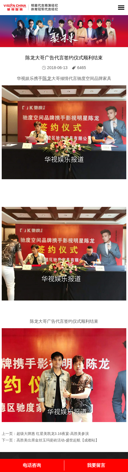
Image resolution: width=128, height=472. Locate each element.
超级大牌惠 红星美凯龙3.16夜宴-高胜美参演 (52, 433)
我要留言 (96, 465)
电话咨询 (32, 465)
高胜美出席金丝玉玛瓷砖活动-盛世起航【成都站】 (57, 440)
